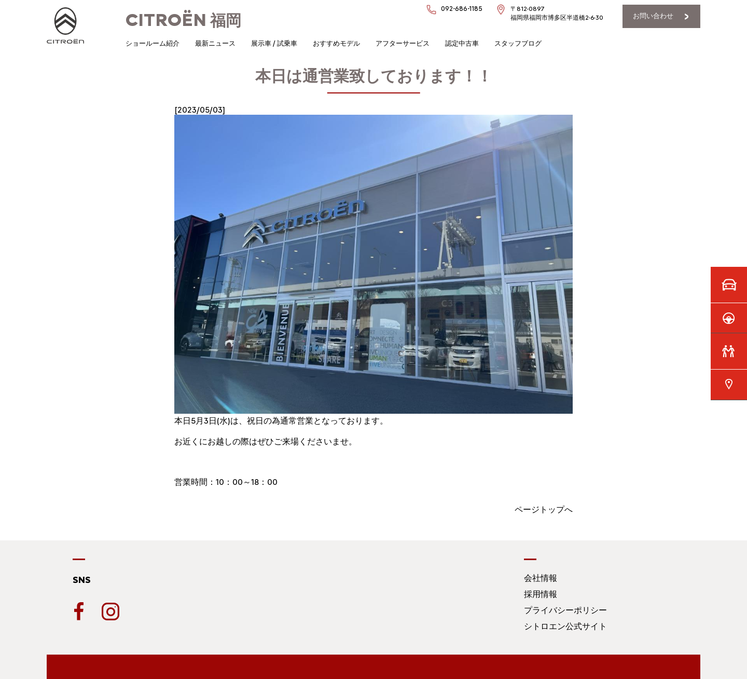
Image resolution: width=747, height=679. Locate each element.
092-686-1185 (461, 8)
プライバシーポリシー (565, 610)
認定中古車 (462, 43)
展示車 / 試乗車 (274, 43)
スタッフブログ (518, 43)
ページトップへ (544, 509)
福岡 (183, 20)
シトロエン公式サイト (565, 626)
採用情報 (540, 594)
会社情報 (540, 578)
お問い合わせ (653, 16)
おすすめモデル (336, 43)
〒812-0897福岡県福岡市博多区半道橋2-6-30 (556, 13)
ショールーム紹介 (152, 43)
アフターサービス (403, 43)
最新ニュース (215, 43)
